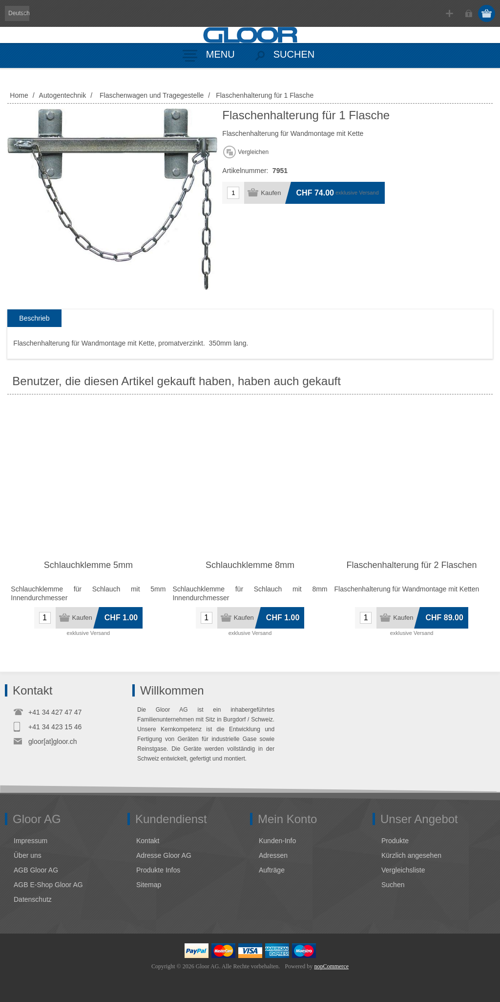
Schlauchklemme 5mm (88, 565)
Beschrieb (34, 318)
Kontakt (147, 841)
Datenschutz (33, 899)
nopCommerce (331, 966)
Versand (368, 193)
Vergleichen (253, 152)
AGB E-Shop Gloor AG (48, 885)
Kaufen (271, 192)
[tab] (34, 318)
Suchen (392, 885)
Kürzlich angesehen (411, 855)
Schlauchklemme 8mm (250, 565)
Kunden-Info (277, 841)
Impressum (30, 841)
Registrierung (449, 13)
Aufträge (272, 870)
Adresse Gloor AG (163, 855)
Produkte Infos (158, 870)
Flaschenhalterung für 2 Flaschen (411, 565)
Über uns (28, 855)
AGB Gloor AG (36, 870)
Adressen (273, 855)
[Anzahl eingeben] (233, 193)
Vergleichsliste (403, 870)
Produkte (395, 841)
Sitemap (148, 885)
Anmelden (468, 13)
